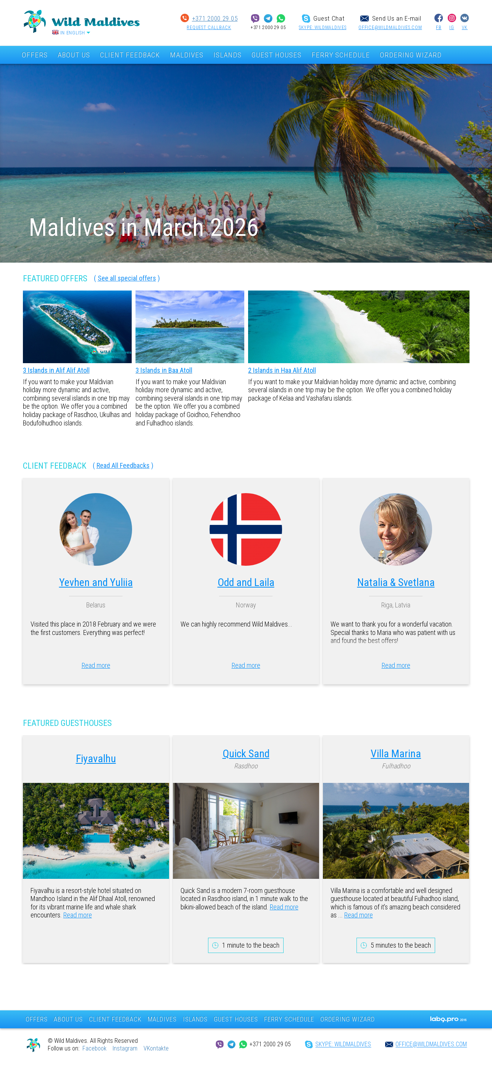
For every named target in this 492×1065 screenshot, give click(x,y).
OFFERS (35, 55)
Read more (96, 665)
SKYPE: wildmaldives (322, 27)
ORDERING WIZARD (411, 55)
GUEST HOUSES (276, 55)
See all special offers (127, 278)
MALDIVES (186, 55)
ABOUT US (74, 55)
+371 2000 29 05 (215, 18)
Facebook (94, 1048)
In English (72, 33)
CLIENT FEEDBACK (130, 55)
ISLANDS (227, 55)
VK (465, 27)
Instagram (125, 1048)
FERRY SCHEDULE (340, 55)
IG (451, 27)
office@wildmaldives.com (390, 27)
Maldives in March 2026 (144, 227)
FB (438, 27)
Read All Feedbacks (123, 465)
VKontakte (156, 1048)
